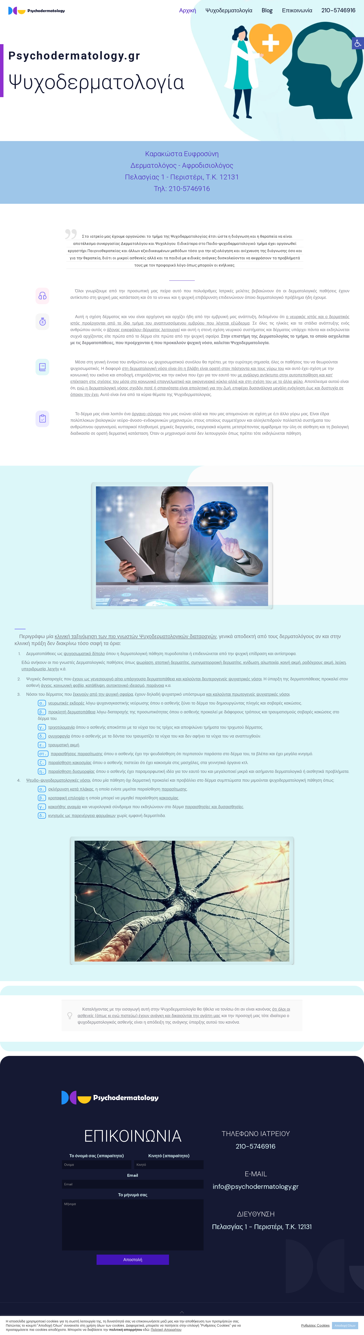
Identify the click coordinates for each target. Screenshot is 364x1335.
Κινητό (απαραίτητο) (168, 1156)
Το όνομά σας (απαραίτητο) (96, 1156)
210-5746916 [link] (189, 189)
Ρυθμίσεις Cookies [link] (315, 1325)
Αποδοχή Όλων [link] (345, 1326)
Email (132, 1175)
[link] (358, 43)
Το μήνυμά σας (132, 1195)
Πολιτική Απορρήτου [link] (166, 1329)
